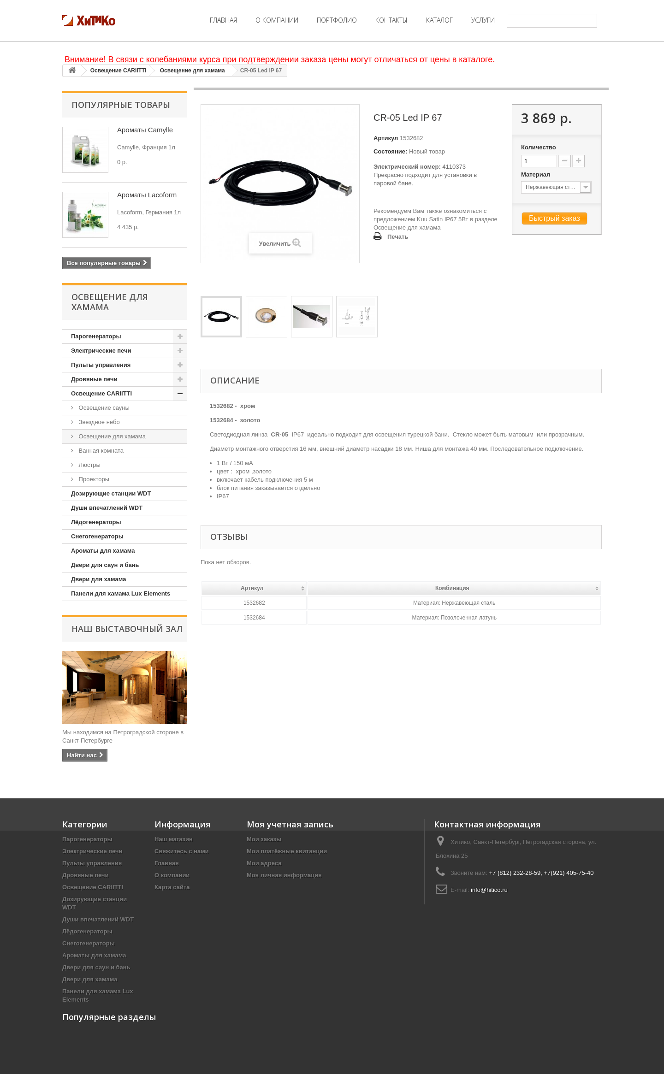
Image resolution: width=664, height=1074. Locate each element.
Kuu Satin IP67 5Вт (442, 219)
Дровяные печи (94, 379)
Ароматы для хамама (103, 550)
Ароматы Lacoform (147, 195)
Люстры (89, 464)
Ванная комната (100, 450)
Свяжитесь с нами (181, 851)
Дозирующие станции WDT (111, 493)
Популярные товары (120, 104)
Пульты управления (100, 364)
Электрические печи (101, 350)
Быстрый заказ (554, 218)
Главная (223, 20)
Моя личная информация (284, 875)
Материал (536, 174)
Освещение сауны (103, 407)
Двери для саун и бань (105, 564)
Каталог (439, 20)
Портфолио (337, 20)
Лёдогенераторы (96, 522)
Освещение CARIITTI (118, 70)
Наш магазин (173, 839)
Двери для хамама (98, 579)
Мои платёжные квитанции (287, 851)
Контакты (391, 20)
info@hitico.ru (489, 889)
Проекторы (93, 479)
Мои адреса (264, 863)
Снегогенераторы (97, 536)
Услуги (483, 20)
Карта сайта (172, 887)
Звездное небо (98, 422)
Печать (397, 236)
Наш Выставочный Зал (127, 628)
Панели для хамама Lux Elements (120, 593)
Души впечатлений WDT (106, 507)
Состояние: (390, 151)
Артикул (386, 138)
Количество (538, 147)
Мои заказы (264, 839)
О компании (276, 20)
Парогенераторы (96, 336)
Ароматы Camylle (145, 130)
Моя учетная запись (290, 824)
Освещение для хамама (192, 70)
